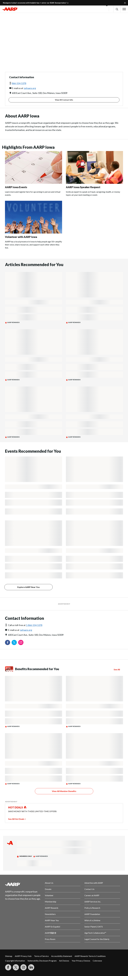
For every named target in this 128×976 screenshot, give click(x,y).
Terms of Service (41, 956)
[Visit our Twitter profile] (14, 642)
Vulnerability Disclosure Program (42, 960)
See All (117, 669)
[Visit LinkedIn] (31, 967)
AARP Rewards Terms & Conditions (90, 956)
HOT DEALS (15, 807)
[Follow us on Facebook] (7, 642)
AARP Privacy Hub (23, 956)
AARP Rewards (51, 908)
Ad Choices (64, 960)
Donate (48, 889)
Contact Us (89, 889)
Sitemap (8, 956)
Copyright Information (15, 960)
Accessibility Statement (61, 956)
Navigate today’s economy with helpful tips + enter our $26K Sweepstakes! (35, 3)
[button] (116, 9)
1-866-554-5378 (34, 625)
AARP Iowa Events (16, 187)
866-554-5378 (19, 83)
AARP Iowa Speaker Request (83, 187)
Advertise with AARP (93, 883)
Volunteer (49, 895)
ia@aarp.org (30, 88)
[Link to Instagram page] (20, 642)
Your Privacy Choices (81, 960)
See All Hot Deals (16, 819)
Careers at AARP (91, 895)
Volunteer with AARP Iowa (21, 236)
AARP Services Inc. (92, 901)
